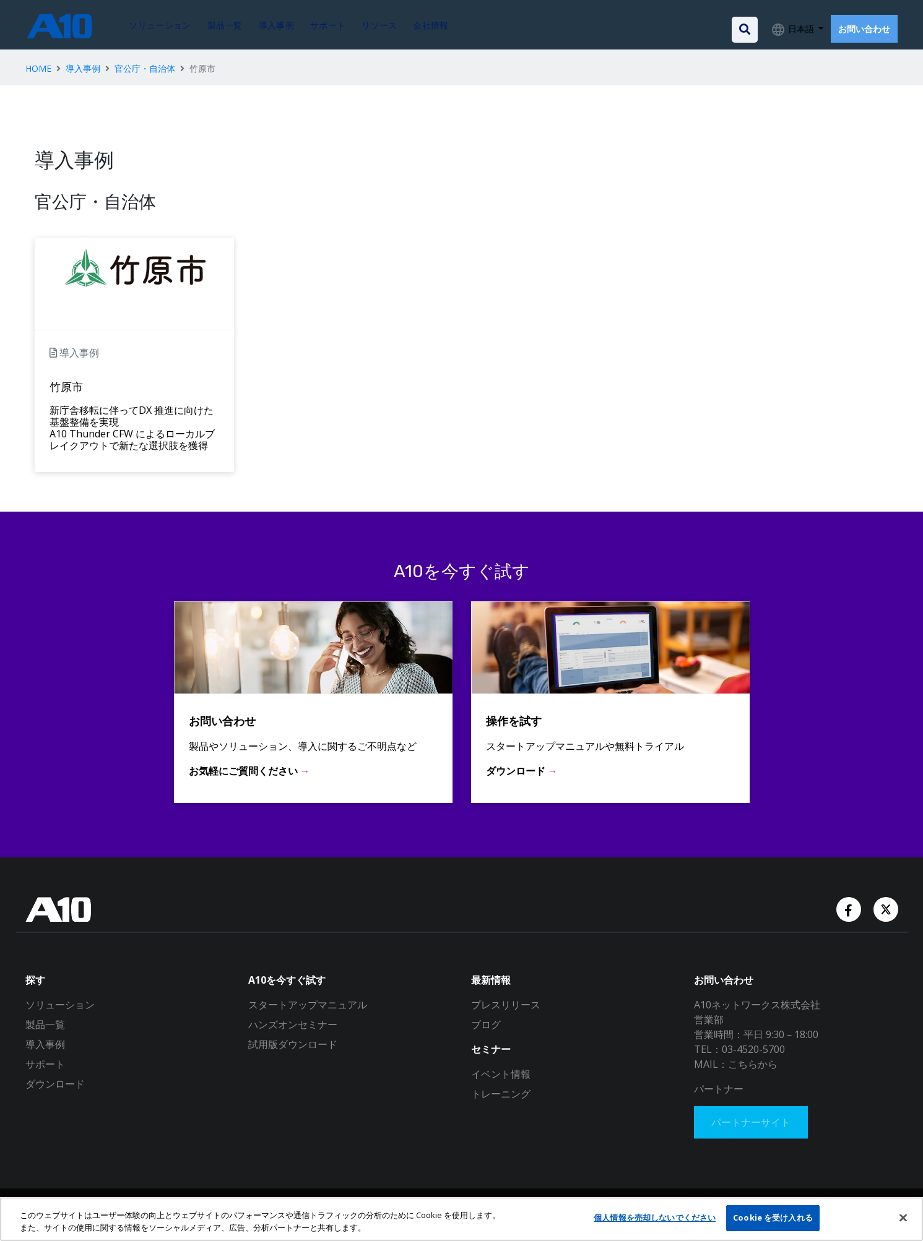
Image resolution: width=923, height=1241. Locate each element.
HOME (38, 68)
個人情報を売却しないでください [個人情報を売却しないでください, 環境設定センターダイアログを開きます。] (655, 1217)
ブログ (486, 1024)
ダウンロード (55, 1084)
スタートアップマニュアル (307, 1004)
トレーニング (501, 1094)
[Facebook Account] (850, 908)
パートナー (718, 1089)
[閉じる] (903, 1217)
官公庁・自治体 (145, 68)
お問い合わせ (864, 29)
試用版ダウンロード (292, 1044)
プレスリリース (505, 1004)
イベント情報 (501, 1074)
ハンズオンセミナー (292, 1024)
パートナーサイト (753, 1123)
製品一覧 (45, 1024)
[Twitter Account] (885, 908)
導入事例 (83, 68)
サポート (45, 1064)
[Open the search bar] (744, 29)
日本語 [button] (801, 29)
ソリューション (60, 1004)
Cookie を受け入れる (773, 1217)
